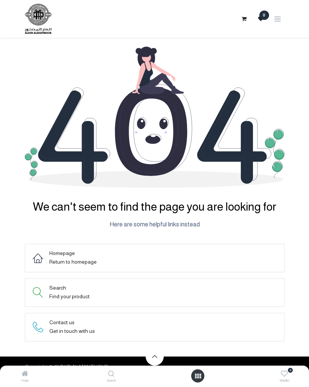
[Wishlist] (284, 373)
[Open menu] (198, 376)
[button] (155, 357)
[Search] (111, 374)
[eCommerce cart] (244, 19)
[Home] (24, 374)
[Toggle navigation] (278, 19)
